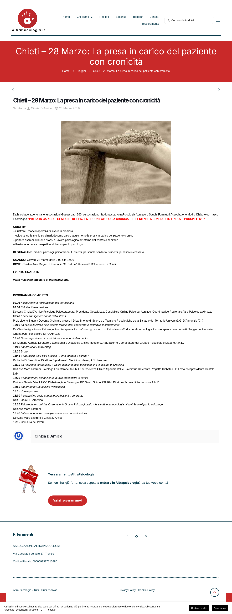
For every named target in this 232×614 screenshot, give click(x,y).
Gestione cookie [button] (199, 608)
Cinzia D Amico (41, 108)
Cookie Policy (146, 590)
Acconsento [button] (220, 608)
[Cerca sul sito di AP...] (189, 20)
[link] (28, 479)
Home (66, 71)
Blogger (81, 71)
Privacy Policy (127, 590)
